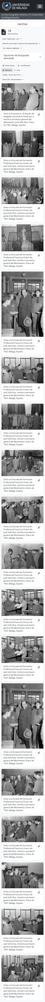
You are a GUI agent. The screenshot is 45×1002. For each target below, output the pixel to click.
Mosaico (7, 70)
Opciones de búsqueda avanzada (16, 57)
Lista (17, 70)
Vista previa (9, 65)
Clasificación (24, 65)
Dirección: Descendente (12, 79)
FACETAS (22, 24)
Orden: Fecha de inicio (12, 75)
